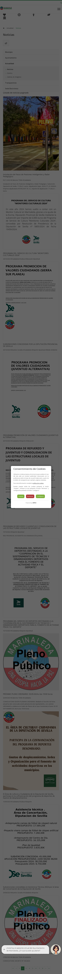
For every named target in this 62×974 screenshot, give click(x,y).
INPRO (34, 503)
